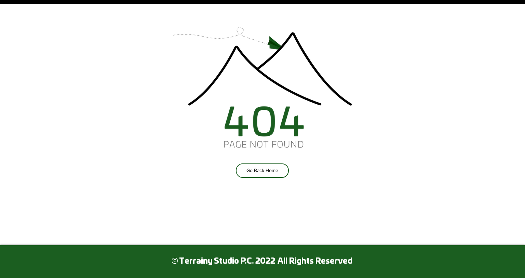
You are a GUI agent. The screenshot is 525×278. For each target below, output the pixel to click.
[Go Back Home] (262, 170)
